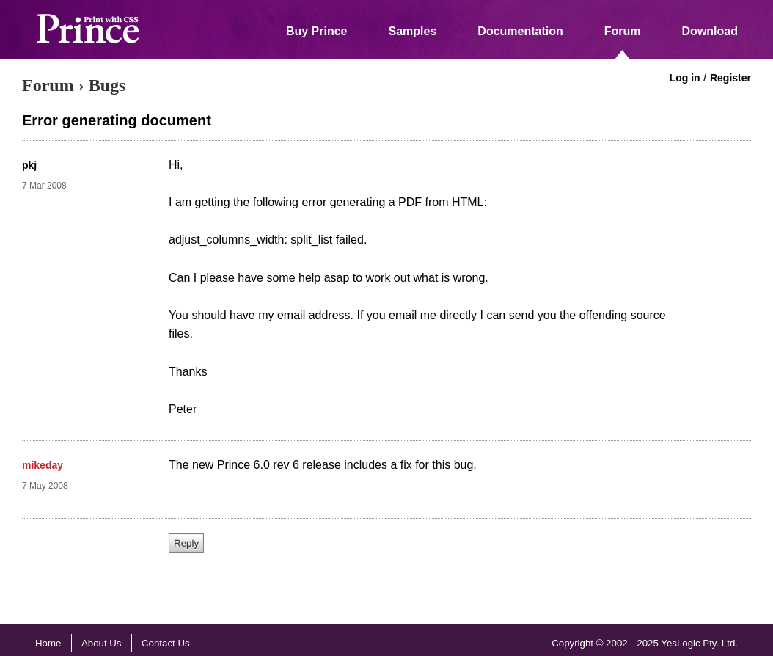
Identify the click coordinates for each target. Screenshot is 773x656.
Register (730, 78)
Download (710, 31)
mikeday (42, 465)
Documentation (520, 31)
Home (48, 643)
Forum (622, 31)
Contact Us (166, 643)
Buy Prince (317, 31)
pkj (29, 165)
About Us (101, 643)
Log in (685, 78)
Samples (413, 31)
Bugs (107, 85)
